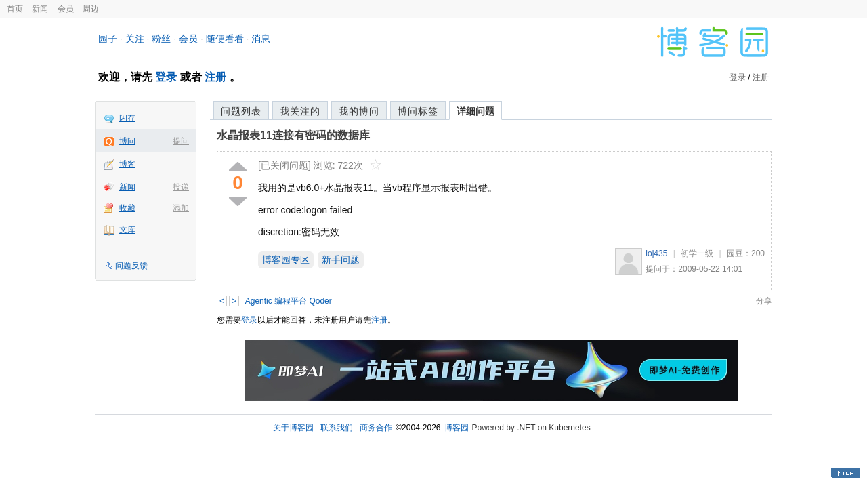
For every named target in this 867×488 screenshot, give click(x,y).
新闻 (40, 9)
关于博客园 (293, 427)
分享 (764, 301)
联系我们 (336, 427)
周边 (91, 9)
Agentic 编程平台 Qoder (288, 301)
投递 (181, 187)
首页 (15, 9)
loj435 (656, 253)
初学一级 (697, 253)
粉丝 (161, 38)
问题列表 (241, 111)
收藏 (127, 208)
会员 (66, 9)
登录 (166, 77)
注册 (215, 77)
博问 (127, 141)
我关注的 (300, 111)
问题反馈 (131, 265)
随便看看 (225, 38)
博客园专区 (286, 259)
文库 (127, 230)
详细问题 (475, 111)
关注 (134, 38)
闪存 (127, 118)
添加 (181, 208)
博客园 (456, 427)
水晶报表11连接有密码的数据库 (293, 135)
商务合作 (376, 427)
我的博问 (359, 111)
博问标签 (418, 111)
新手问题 (341, 259)
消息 (260, 38)
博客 (127, 164)
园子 (107, 38)
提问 (181, 141)
